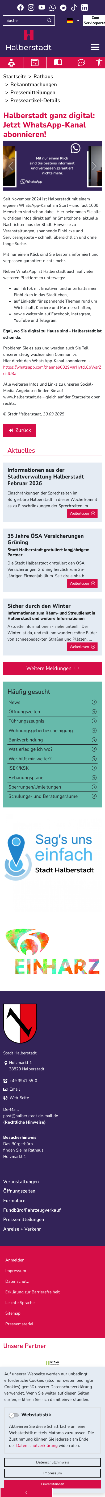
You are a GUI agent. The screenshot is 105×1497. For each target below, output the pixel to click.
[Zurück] (26, 1492)
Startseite (14, 76)
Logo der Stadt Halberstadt (29, 40)
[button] (10, 166)
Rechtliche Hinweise (24, 1122)
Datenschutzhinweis (52, 1462)
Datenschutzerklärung (37, 1446)
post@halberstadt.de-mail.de (30, 1116)
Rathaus (43, 76)
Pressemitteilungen (32, 92)
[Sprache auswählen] (73, 20)
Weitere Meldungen (49, 668)
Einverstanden (52, 1484)
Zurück (19, 431)
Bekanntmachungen (33, 84)
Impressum (52, 1473)
